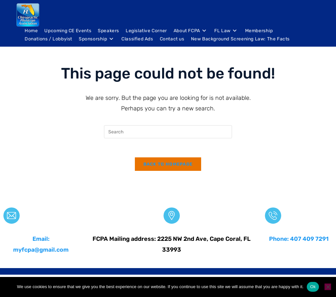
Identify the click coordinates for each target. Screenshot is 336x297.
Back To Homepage (168, 165)
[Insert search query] (168, 131)
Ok (313, 286)
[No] (328, 287)
